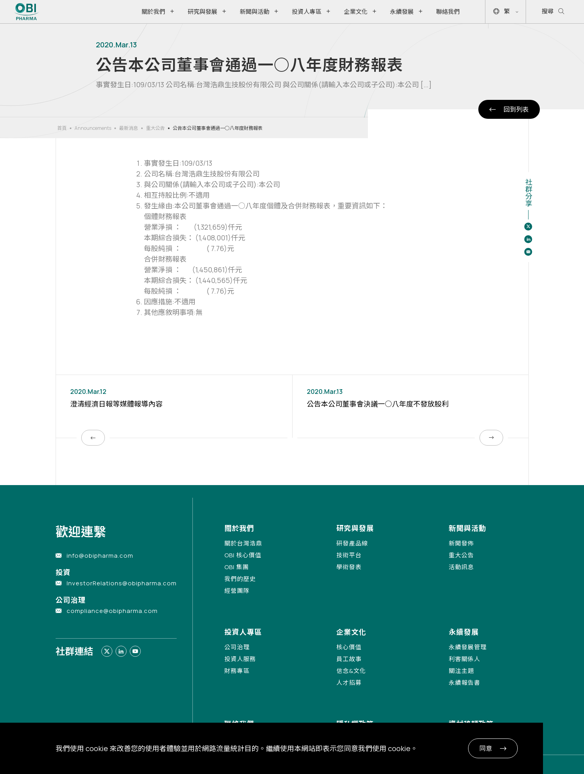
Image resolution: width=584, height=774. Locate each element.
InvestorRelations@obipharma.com (122, 583)
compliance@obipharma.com (112, 611)
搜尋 (553, 11)
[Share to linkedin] (528, 239)
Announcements (93, 128)
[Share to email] (528, 252)
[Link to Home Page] (26, 11)
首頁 (62, 128)
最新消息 (128, 128)
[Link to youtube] (135, 651)
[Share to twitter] (528, 227)
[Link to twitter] (106, 651)
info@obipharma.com (100, 555)
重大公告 (155, 128)
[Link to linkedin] (121, 651)
